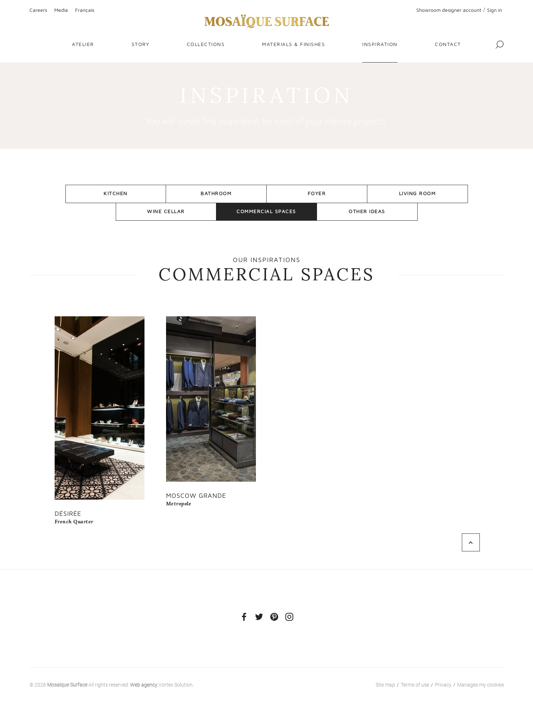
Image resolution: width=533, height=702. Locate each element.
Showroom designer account (448, 10)
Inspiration (380, 44)
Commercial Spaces (266, 211)
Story (141, 44)
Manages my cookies (480, 685)
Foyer (317, 193)
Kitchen (116, 193)
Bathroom (216, 193)
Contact (448, 44)
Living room (417, 193)
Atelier (83, 44)
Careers (38, 10)
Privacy (443, 685)
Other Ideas (367, 211)
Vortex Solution (175, 685)
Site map (385, 685)
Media (61, 10)
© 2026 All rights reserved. (79, 685)
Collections (206, 44)
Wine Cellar (166, 211)
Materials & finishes (293, 44)
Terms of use (415, 685)
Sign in (494, 10)
